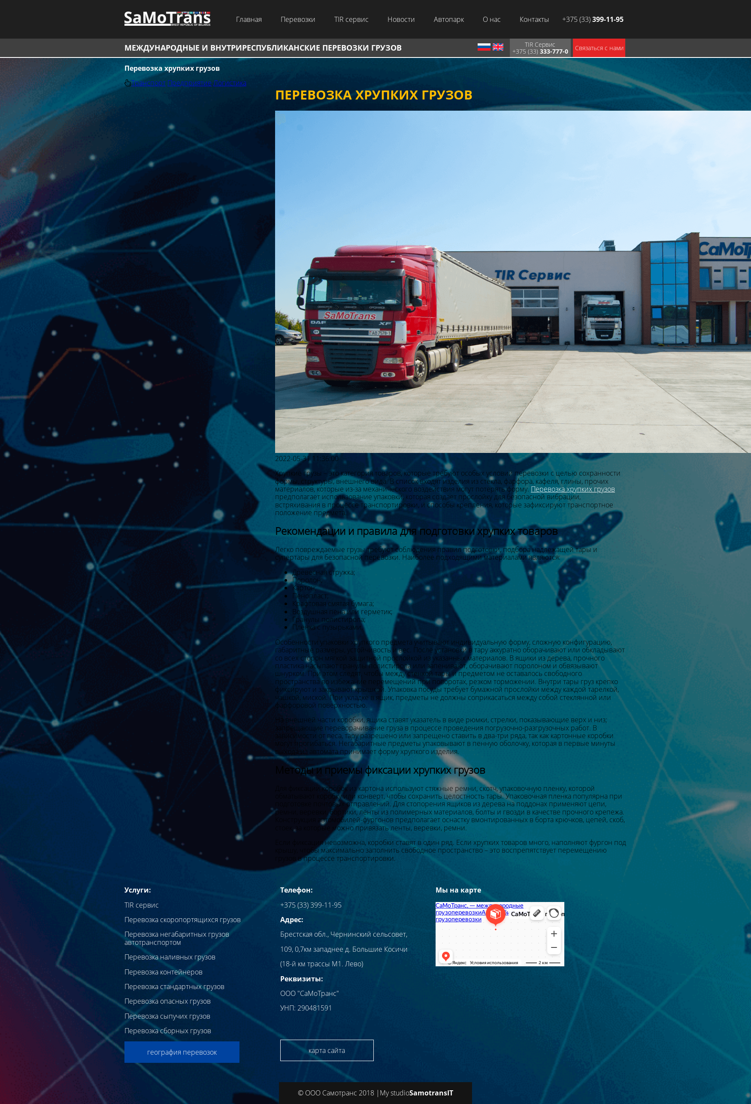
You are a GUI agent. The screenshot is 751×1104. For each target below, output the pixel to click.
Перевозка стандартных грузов (174, 986)
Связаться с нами (599, 48)
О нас (492, 19)
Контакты (534, 19)
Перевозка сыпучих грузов (167, 1016)
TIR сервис (351, 19)
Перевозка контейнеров (163, 972)
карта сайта (327, 1050)
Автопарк (449, 19)
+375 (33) (593, 19)
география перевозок (182, 1052)
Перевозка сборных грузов (167, 1030)
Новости (401, 19)
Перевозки (298, 19)
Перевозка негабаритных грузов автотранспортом (176, 938)
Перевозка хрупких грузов (573, 489)
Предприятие (189, 82)
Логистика (229, 82)
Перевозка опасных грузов (167, 1001)
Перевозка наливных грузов (169, 957)
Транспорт (148, 82)
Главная (249, 19)
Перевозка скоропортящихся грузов (182, 919)
